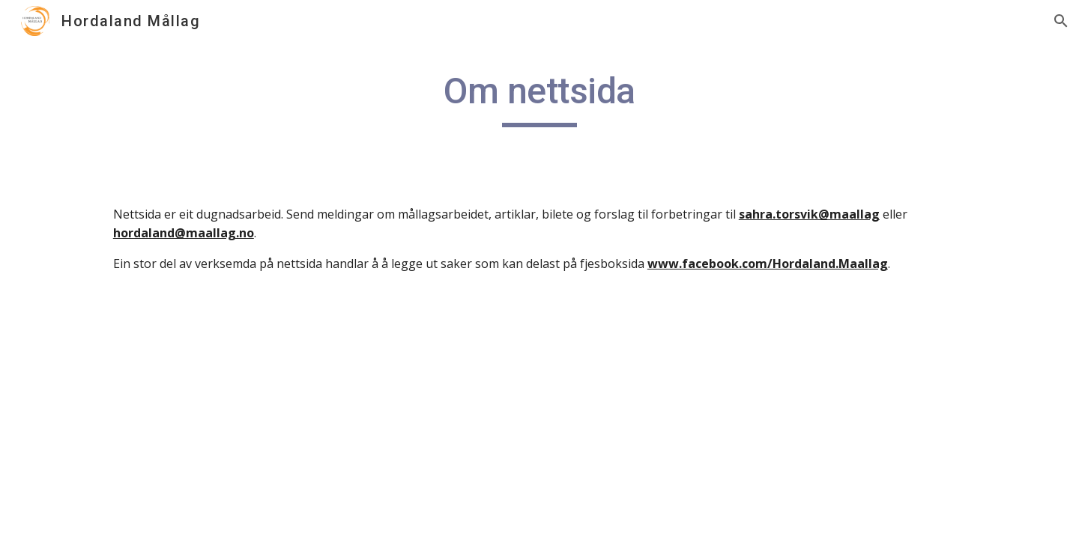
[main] (539, 98)
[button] (1061, 21)
